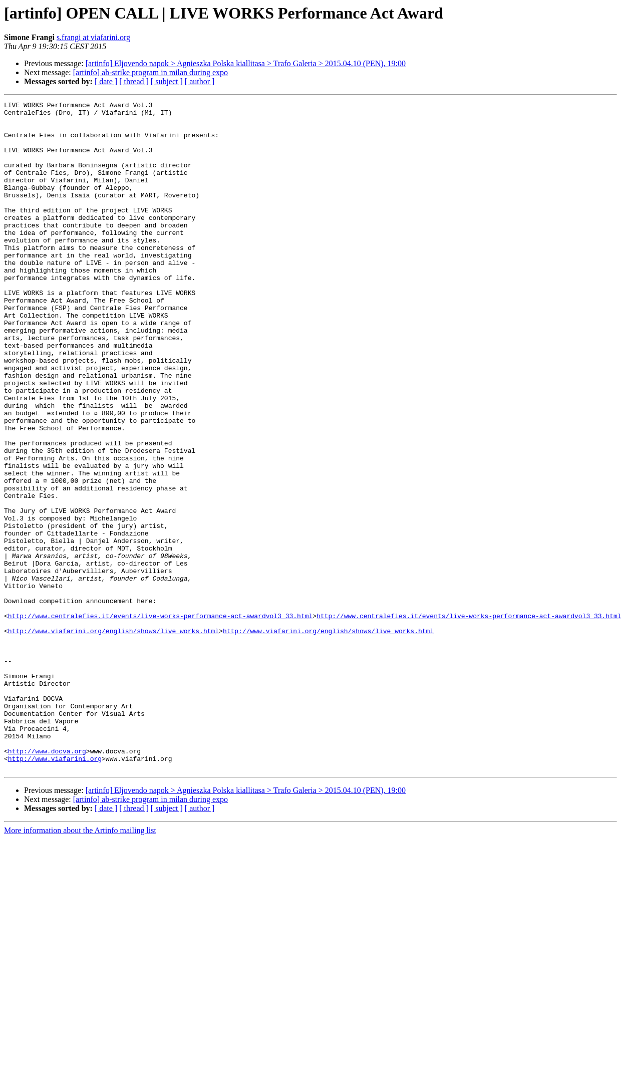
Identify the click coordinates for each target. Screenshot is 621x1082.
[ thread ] (134, 81)
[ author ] (200, 81)
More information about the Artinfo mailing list (80, 964)
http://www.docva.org (47, 881)
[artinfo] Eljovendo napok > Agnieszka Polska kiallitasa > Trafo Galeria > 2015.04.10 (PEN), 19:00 (246, 63)
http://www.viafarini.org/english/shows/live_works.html (113, 737)
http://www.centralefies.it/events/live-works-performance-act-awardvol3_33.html (160, 719)
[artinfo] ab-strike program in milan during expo (150, 72)
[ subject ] (167, 81)
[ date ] (106, 81)
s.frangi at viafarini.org (93, 37)
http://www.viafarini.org (55, 890)
